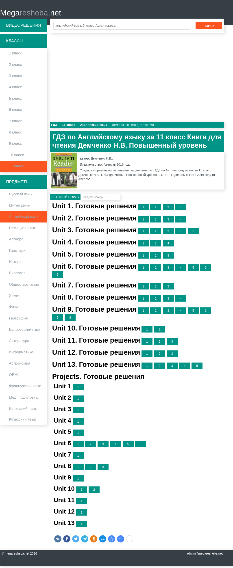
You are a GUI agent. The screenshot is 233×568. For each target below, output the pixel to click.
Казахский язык (22, 421)
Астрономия (19, 365)
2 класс (15, 67)
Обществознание (24, 286)
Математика (19, 207)
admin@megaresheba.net (205, 555)
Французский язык (25, 388)
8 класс (15, 134)
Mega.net (30, 13)
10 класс (16, 157)
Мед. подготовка (23, 399)
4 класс (15, 89)
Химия (14, 298)
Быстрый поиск (65, 199)
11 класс (16, 168)
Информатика (21, 354)
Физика (15, 309)
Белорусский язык (24, 332)
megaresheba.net (17, 555)
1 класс (15, 55)
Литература (19, 343)
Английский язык (23, 219)
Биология (17, 275)
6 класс (15, 112)
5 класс (15, 100)
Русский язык (20, 196)
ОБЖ (13, 377)
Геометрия (18, 253)
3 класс (15, 78)
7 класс (15, 123)
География (18, 320)
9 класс (15, 146)
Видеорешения (23, 27)
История (16, 264)
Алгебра (16, 241)
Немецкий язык (22, 230)
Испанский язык (23, 410)
